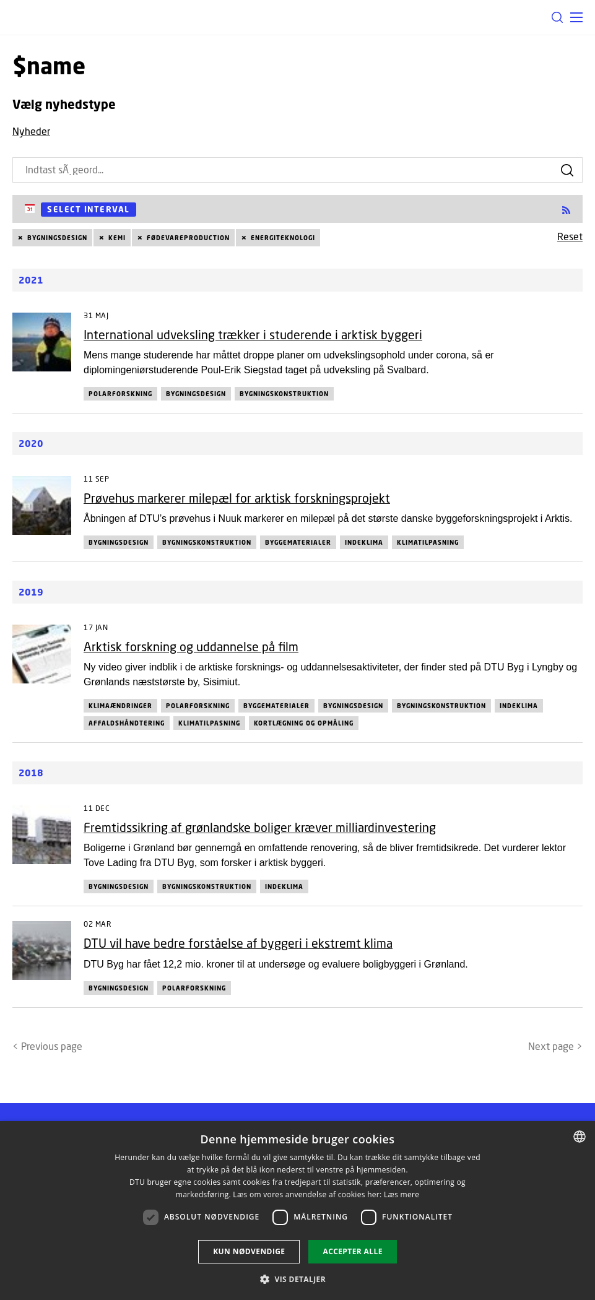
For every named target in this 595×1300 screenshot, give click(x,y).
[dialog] (297, 1210)
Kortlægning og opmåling (304, 723)
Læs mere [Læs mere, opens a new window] (401, 1194)
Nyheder (31, 131)
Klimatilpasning (428, 542)
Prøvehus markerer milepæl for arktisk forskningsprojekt (237, 498)
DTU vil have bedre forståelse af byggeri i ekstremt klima (238, 943)
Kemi (117, 237)
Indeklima (364, 542)
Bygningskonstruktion (284, 393)
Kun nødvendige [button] (249, 1251)
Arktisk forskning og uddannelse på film (191, 646)
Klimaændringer (120, 705)
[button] (576, 17)
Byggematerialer (298, 542)
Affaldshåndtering (127, 723)
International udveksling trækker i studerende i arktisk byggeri (253, 334)
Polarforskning (120, 393)
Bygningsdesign (57, 237)
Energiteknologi (283, 237)
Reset (570, 236)
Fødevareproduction (188, 237)
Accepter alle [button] (352, 1251)
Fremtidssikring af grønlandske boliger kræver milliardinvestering (260, 827)
